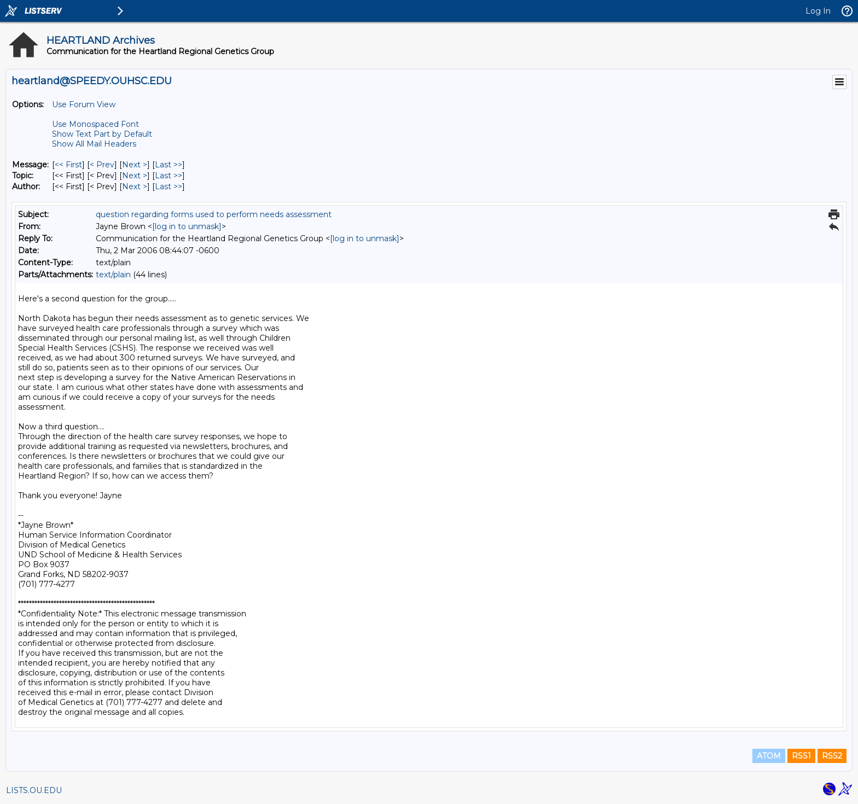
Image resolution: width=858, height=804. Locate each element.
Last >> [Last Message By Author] (168, 186)
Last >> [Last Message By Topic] (168, 175)
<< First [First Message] (68, 165)
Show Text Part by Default (102, 134)
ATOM (769, 756)
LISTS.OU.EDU (34, 790)
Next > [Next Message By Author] (134, 186)
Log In (818, 11)
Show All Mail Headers (94, 144)
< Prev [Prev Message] (102, 165)
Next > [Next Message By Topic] (134, 175)
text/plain (113, 274)
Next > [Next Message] (134, 165)
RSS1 (801, 756)
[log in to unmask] (187, 226)
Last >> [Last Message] (168, 165)
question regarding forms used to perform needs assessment (214, 214)
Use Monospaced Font (95, 124)
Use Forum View (83, 104)
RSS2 (832, 756)
